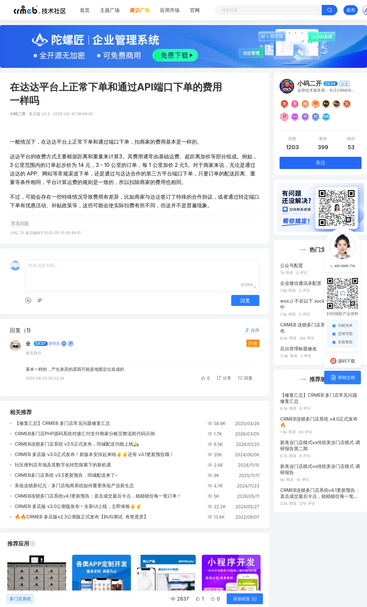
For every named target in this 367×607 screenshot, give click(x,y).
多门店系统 (20, 598)
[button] (252, 330)
